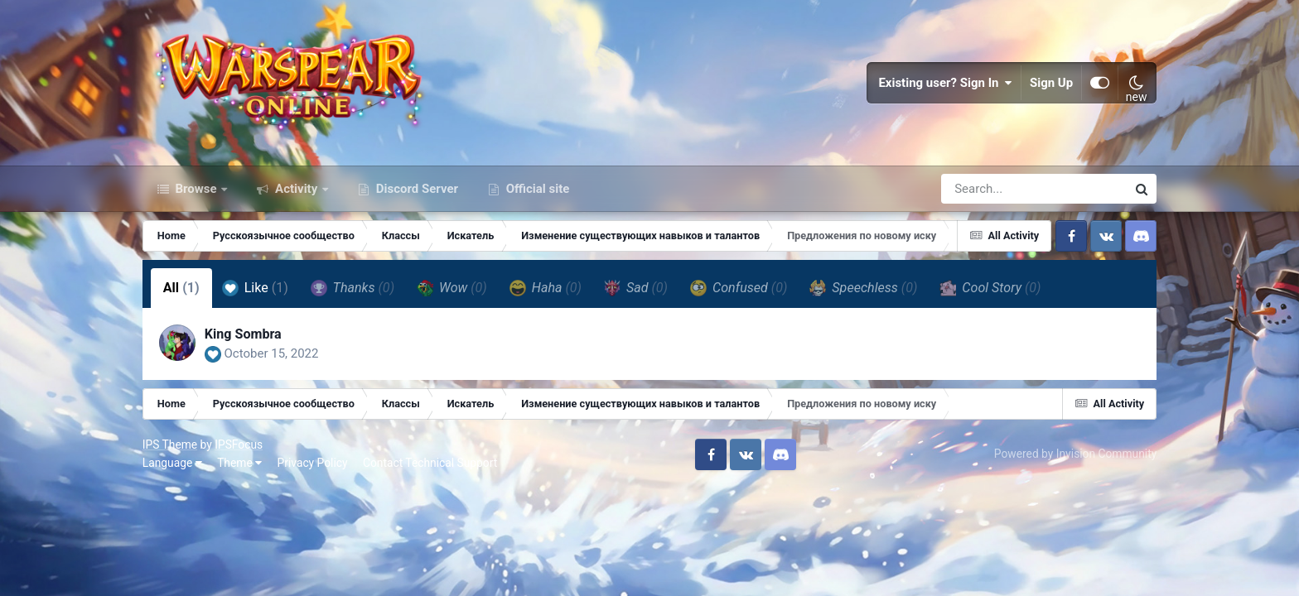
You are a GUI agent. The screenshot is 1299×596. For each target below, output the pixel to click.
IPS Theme (169, 444)
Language (172, 462)
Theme (239, 462)
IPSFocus (239, 444)
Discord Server (415, 188)
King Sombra (243, 334)
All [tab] (181, 288)
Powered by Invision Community (1075, 453)
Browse (196, 188)
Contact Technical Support (430, 462)
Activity (296, 188)
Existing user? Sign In (945, 82)
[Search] (986, 189)
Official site (536, 188)
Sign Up (1051, 82)
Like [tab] (255, 288)
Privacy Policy (313, 462)
